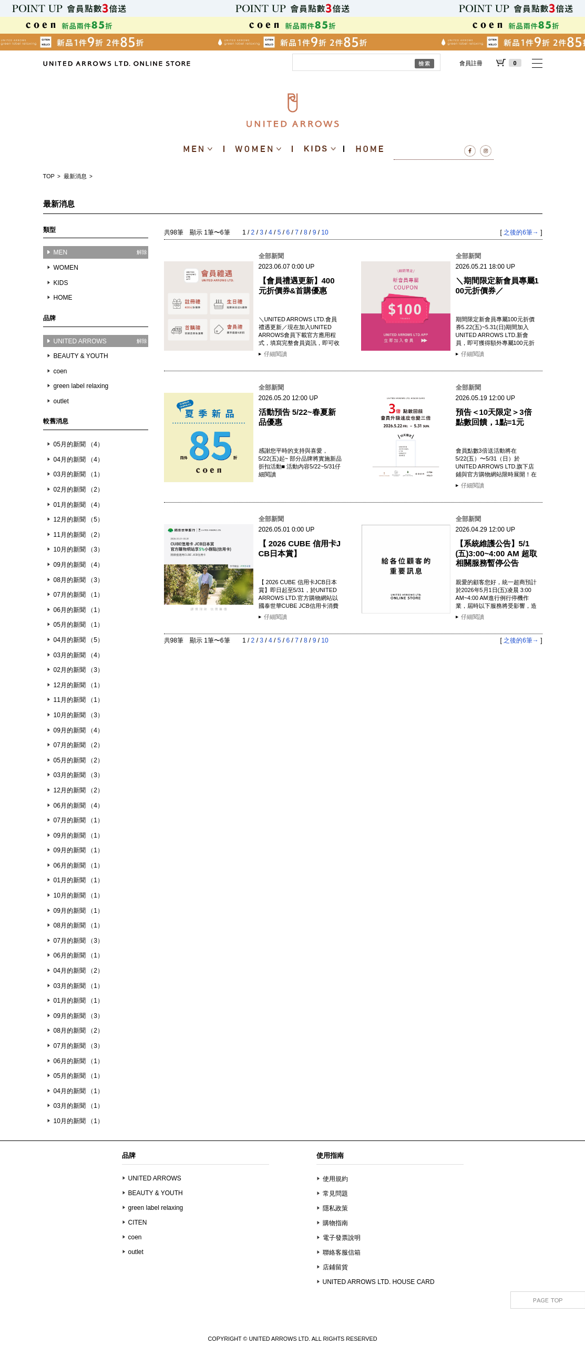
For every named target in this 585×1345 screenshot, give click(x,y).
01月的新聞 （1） (79, 880)
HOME (63, 297)
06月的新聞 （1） (79, 610)
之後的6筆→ (521, 232)
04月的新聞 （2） (79, 970)
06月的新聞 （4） (79, 805)
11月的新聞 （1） (79, 700)
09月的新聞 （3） (79, 1016)
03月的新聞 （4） (79, 655)
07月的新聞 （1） (79, 594)
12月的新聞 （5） (79, 519)
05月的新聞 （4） (79, 444)
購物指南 (335, 1223)
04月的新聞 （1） (79, 1091)
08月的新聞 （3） (79, 580)
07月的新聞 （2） (79, 745)
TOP (49, 176)
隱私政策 (335, 1208)
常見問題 (335, 1193)
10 (324, 232)
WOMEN (66, 267)
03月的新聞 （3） (79, 775)
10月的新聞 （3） (79, 549)
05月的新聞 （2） (79, 760)
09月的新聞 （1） (79, 835)
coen (60, 371)
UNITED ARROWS (154, 1178)
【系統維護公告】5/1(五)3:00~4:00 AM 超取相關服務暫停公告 (496, 553)
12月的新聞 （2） (79, 790)
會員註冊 (471, 63)
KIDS (61, 283)
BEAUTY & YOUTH (81, 356)
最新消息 (75, 176)
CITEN (137, 1222)
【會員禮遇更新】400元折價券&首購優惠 (297, 285)
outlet (61, 401)
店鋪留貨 (335, 1267)
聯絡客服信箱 (342, 1252)
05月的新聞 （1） (79, 624)
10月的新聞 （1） (79, 895)
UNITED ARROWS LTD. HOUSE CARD (379, 1282)
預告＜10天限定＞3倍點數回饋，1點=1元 (494, 416)
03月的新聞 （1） (79, 474)
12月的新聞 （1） (79, 685)
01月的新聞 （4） (79, 504)
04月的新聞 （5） (79, 640)
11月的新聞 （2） (79, 534)
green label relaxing (81, 386)
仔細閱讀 (275, 354)
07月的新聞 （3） (79, 940)
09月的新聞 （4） (79, 564)
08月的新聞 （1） (79, 925)
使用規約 (335, 1179)
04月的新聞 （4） (79, 459)
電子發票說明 (342, 1237)
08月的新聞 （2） (79, 1030)
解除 (142, 252)
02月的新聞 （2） (79, 489)
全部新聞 (271, 256)
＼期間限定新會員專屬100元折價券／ (497, 285)
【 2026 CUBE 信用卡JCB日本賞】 (300, 548)
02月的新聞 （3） (79, 670)
